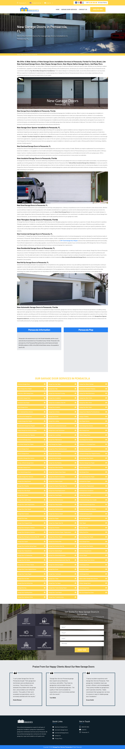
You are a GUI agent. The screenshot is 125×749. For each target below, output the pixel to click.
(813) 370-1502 (98, 9)
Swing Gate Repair (84, 569)
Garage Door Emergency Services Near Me (28, 537)
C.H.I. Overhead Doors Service (25, 412)
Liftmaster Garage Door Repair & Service (89, 453)
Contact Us (83, 9)
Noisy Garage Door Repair (55, 444)
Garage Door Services (69, 9)
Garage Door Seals (22, 518)
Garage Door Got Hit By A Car (25, 583)
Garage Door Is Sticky (54, 412)
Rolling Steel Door (83, 532)
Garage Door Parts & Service (56, 500)
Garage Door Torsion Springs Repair (58, 588)
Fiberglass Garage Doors (24, 467)
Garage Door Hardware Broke (25, 597)
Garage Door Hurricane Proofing (57, 393)
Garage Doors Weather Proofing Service (89, 412)
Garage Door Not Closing (55, 453)
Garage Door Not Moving (55, 458)
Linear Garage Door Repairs (86, 458)
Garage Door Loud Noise (55, 435)
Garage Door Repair (54, 518)
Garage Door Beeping (23, 486)
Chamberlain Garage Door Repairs (26, 426)
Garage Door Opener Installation (57, 476)
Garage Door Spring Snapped (56, 564)
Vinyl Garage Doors (84, 574)
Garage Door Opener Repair (55, 481)
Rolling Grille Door (83, 527)
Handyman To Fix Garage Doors (87, 444)
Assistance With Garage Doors (25, 393)
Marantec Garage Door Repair (86, 463)
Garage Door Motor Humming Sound (58, 449)
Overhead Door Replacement (86, 486)
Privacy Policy (58, 738)
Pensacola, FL (22, 3)
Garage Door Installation (55, 398)
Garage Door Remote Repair (56, 513)
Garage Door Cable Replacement (26, 504)
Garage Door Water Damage (86, 384)
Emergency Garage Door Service (26, 458)
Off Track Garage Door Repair (86, 476)
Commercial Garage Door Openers (26, 435)
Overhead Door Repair (84, 481)
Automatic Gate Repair (23, 402)
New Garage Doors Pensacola (29, 54)
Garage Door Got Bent (23, 578)
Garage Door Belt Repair (24, 490)
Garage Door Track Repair (55, 592)
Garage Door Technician (55, 574)
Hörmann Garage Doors (85, 449)
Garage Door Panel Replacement (57, 490)
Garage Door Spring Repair (55, 551)
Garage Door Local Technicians (56, 430)
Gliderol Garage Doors (84, 435)
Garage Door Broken (23, 495)
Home (57, 9)
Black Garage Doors (23, 407)
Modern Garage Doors (84, 467)
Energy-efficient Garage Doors (26, 463)
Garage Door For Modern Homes (26, 564)
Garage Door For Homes (24, 560)
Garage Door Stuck (53, 569)
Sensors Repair (83, 555)
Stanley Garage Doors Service (86, 560)
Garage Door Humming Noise (25, 592)
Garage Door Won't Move (85, 402)
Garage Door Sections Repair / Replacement (60, 532)
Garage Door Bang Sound (24, 481)
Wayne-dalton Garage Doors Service (88, 578)
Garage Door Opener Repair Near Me (58, 486)
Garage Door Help (53, 388)
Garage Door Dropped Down (25, 523)
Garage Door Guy (22, 588)
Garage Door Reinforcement (56, 509)
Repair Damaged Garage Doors (87, 504)
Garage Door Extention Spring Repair (27, 546)
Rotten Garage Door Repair (86, 537)
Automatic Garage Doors (24, 398)
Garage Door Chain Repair (24, 509)
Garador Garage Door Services (25, 476)
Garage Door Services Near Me (56, 546)
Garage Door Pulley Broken (55, 504)
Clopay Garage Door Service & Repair (27, 430)
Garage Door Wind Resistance (87, 393)
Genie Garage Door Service (86, 426)
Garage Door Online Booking (56, 467)
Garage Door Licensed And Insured (57, 426)
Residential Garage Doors (85, 513)
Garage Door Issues (53, 416)
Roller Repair (82, 523)
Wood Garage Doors (84, 588)
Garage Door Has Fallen (54, 384)
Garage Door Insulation (54, 407)
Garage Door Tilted (53, 578)
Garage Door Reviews (54, 527)
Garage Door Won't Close (85, 398)
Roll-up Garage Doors (84, 518)
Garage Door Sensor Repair (55, 537)
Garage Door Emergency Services (26, 532)
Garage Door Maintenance (55, 439)
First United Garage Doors (24, 472)
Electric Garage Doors (23, 453)
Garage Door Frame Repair (24, 574)
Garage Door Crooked (23, 513)
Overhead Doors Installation (86, 490)
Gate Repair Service (84, 421)
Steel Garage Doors (84, 564)
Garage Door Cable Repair (24, 500)
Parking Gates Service (84, 495)
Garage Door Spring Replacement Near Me (59, 560)
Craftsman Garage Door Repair (25, 444)
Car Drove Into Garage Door (25, 416)
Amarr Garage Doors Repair (25, 388)
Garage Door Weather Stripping (87, 388)
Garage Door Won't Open (85, 407)
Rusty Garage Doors (84, 541)
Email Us (48, 3)
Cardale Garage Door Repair (25, 421)
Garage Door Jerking (54, 421)
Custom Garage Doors (23, 449)
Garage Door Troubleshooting (56, 597)
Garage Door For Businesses (25, 555)
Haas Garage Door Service (86, 439)
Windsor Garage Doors (85, 583)
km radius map (85, 352)
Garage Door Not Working (55, 463)
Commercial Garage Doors (24, 439)
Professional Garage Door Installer (88, 500)
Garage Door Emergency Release (26, 527)
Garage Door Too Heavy (55, 583)
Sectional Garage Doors (85, 551)
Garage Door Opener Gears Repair (57, 472)
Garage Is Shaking (83, 416)
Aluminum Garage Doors (24, 384)
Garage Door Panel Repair (55, 495)
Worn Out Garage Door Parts (86, 592)
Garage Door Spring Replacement (57, 555)
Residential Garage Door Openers (87, 509)
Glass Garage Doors (84, 430)
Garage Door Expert (23, 541)
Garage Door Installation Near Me (57, 402)
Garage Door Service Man (55, 541)
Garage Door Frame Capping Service (27, 569)
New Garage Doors (84, 472)
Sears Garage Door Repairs (86, 546)
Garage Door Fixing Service (25, 551)
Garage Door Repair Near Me (56, 523)
